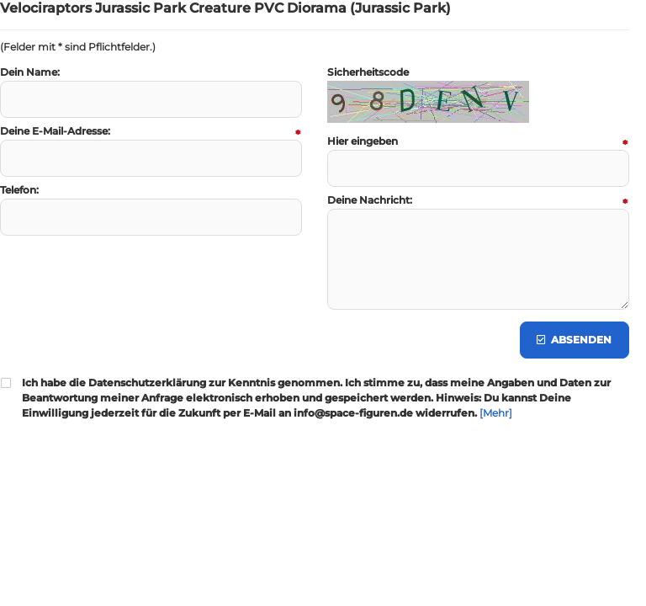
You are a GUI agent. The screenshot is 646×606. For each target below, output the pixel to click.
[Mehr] (495, 413)
